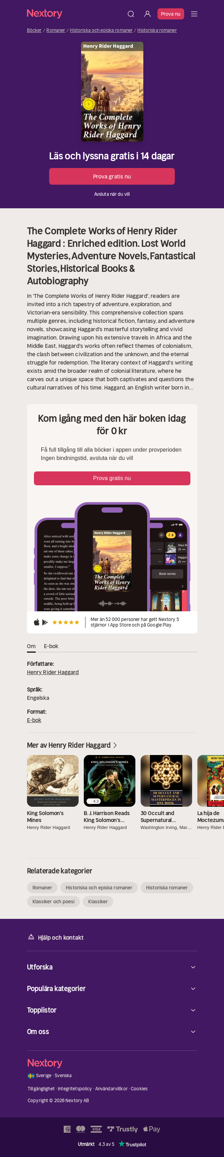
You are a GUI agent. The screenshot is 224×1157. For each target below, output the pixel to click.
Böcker (34, 30)
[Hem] (75, 13)
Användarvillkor (111, 1089)
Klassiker (98, 901)
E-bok (34, 719)
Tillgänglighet (41, 1089)
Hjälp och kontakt (55, 937)
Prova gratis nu (112, 176)
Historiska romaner (157, 30)
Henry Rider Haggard (53, 672)
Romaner (55, 30)
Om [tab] (31, 646)
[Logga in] (147, 14)
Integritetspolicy (75, 1089)
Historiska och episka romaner (101, 30)
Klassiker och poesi (54, 901)
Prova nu (171, 14)
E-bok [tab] (51, 646)
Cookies (139, 1089)
